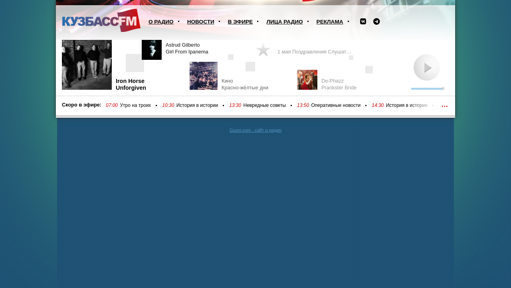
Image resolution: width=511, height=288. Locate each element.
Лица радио (284, 22)
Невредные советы (265, 105)
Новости (200, 22)
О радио (161, 22)
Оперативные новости (335, 105)
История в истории (197, 105)
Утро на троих (135, 105)
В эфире (240, 22)
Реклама (330, 22)
